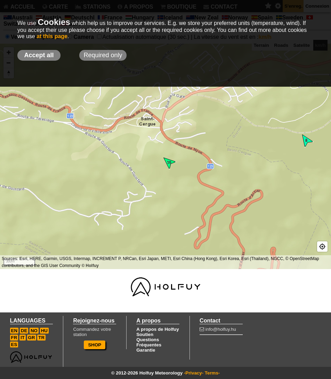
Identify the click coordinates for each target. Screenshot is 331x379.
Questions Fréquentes (148, 342)
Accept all (39, 55)
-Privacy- (193, 373)
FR (14, 337)
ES (14, 344)
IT (23, 337)
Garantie (145, 350)
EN (14, 330)
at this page (52, 36)
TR (41, 337)
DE (24, 330)
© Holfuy (90, 265)
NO (34, 330)
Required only (102, 55)
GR (31, 337)
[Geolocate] (322, 246)
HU (44, 330)
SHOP (94, 344)
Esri (23, 258)
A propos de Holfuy (157, 329)
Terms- (212, 373)
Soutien (144, 334)
